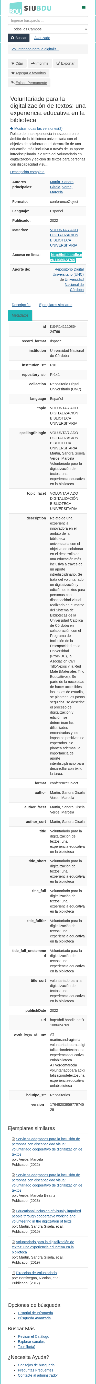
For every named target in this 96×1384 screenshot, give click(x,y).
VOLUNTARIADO (64, 230)
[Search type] (48, 29)
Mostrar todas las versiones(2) (36, 128)
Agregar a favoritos (31, 73)
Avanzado (42, 38)
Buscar (18, 38)
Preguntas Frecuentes (35, 1370)
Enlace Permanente (31, 83)
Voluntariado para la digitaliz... (35, 49)
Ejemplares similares (55, 305)
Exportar (67, 63)
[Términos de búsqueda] (48, 20)
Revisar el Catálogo (33, 1336)
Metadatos (20, 315)
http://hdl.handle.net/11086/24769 (66, 257)
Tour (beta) (26, 1347)
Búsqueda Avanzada (34, 1318)
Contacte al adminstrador (38, 1375)
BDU (14, 8)
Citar (19, 63)
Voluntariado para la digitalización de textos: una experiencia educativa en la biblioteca (43, 1247)
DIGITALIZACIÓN (64, 235)
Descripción (21, 305)
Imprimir (41, 63)
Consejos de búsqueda (36, 1365)
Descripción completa (27, 172)
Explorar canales (31, 1342)
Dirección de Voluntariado (36, 1273)
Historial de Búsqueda (35, 1313)
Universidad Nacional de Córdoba (74, 284)
